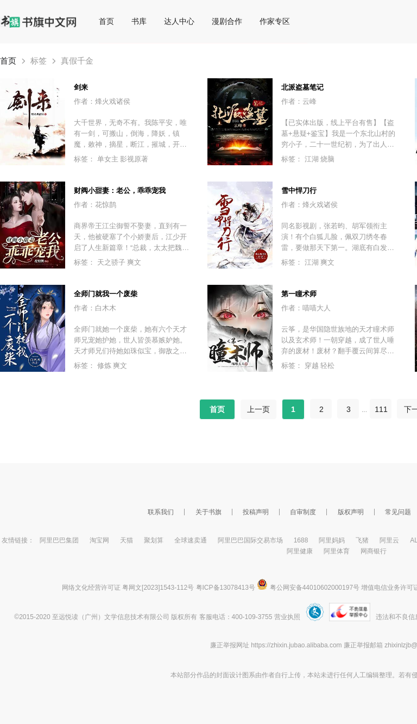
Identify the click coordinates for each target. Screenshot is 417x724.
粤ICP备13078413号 (225, 587)
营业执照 (287, 617)
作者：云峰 (299, 101)
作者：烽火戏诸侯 (102, 101)
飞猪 (362, 540)
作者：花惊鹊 (95, 205)
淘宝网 (99, 540)
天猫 (126, 540)
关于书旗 (208, 512)
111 (381, 409)
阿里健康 (300, 551)
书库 (139, 21)
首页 (106, 21)
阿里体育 (337, 551)
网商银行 (374, 551)
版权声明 (351, 512)
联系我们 (161, 512)
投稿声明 (256, 512)
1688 (301, 540)
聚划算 (153, 540)
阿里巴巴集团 (59, 540)
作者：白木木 (95, 308)
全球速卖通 (190, 540)
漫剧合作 (227, 21)
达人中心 (179, 21)
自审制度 (303, 512)
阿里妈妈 (332, 540)
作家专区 (275, 21)
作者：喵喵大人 (306, 308)
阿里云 (389, 540)
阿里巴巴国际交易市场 (250, 540)
